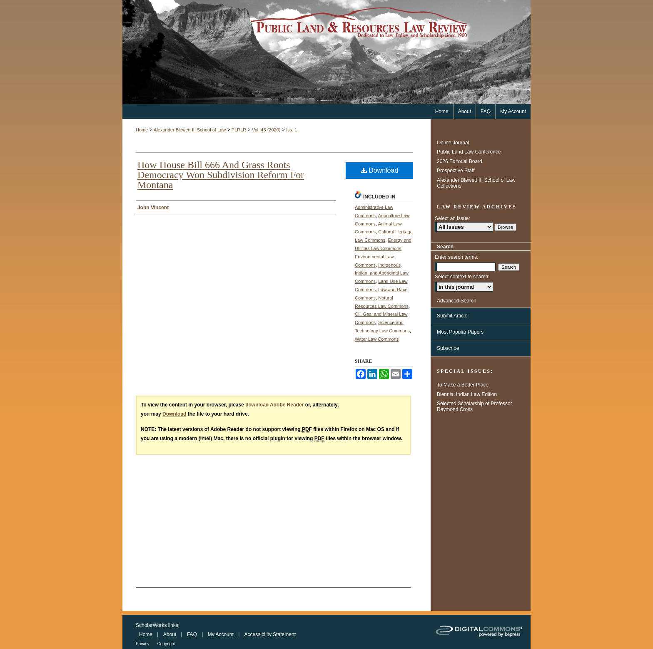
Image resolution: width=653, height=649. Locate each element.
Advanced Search (456, 301)
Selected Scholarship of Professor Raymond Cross (474, 406)
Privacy (143, 644)
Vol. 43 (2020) (266, 129)
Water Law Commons (377, 339)
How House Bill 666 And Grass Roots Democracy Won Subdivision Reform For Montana (220, 174)
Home (142, 129)
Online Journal (453, 143)
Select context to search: (462, 277)
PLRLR (239, 129)
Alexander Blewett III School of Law (190, 129)
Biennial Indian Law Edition (467, 394)
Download (380, 170)
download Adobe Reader (274, 405)
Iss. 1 (291, 129)
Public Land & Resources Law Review (326, 52)
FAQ (192, 634)
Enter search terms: (457, 257)
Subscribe (448, 348)
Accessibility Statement (270, 634)
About (170, 634)
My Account (221, 634)
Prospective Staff (456, 170)
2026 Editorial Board (459, 161)
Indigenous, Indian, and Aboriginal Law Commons (382, 273)
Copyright (166, 644)
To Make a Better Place (463, 385)
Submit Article (452, 316)
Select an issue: (452, 218)
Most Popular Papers (460, 332)
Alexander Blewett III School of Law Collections (476, 183)
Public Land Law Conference (469, 152)
